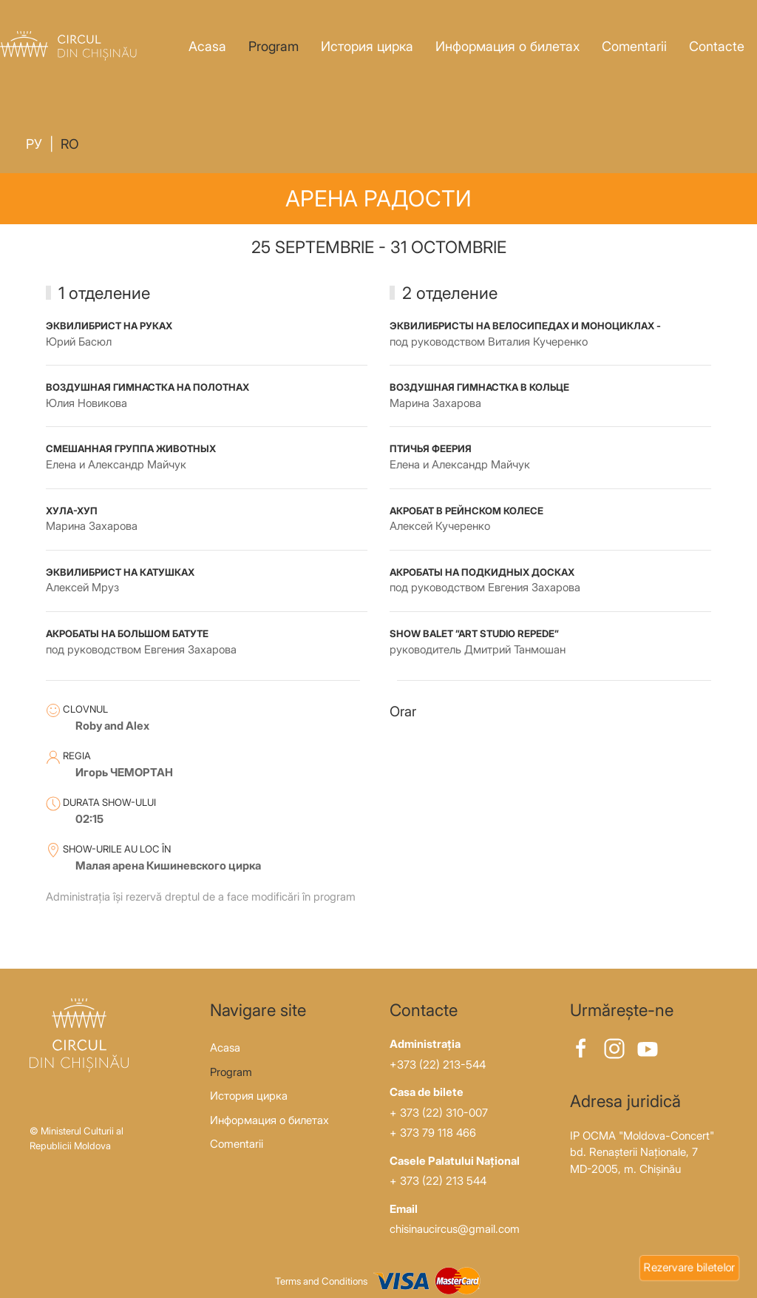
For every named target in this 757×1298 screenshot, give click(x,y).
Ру (34, 144)
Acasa (207, 46)
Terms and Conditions (321, 1281)
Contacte (716, 46)
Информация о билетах (507, 46)
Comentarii (634, 46)
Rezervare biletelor (689, 1267)
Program (273, 46)
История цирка (367, 46)
